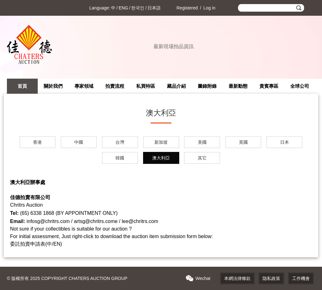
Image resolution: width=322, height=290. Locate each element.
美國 (202, 142)
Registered (187, 7)
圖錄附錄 (207, 86)
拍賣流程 (114, 86)
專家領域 (84, 86)
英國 (243, 142)
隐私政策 (271, 278)
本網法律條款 (237, 278)
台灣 (119, 142)
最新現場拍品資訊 (173, 46)
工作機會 (301, 278)
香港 (37, 142)
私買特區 (145, 86)
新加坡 (161, 142)
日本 (284, 142)
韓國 (119, 157)
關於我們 (53, 86)
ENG (123, 7)
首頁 (22, 86)
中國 (78, 142)
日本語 (154, 7)
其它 (202, 157)
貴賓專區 (268, 86)
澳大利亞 (161, 157)
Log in (209, 7)
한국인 (137, 7)
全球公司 (299, 86)
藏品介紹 (176, 86)
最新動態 (238, 86)
